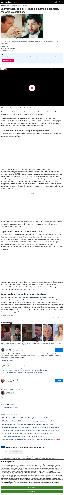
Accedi (61, 2)
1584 (33, 465)
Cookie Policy (13, 483)
